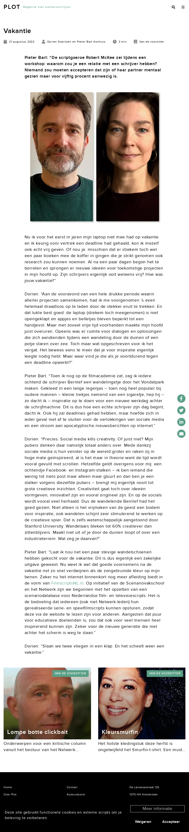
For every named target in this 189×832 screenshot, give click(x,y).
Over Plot (10, 794)
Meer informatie (157, 808)
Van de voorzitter (70, 673)
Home (8, 787)
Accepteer (171, 821)
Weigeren (143, 821)
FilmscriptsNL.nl (67, 583)
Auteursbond (76, 794)
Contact (72, 787)
